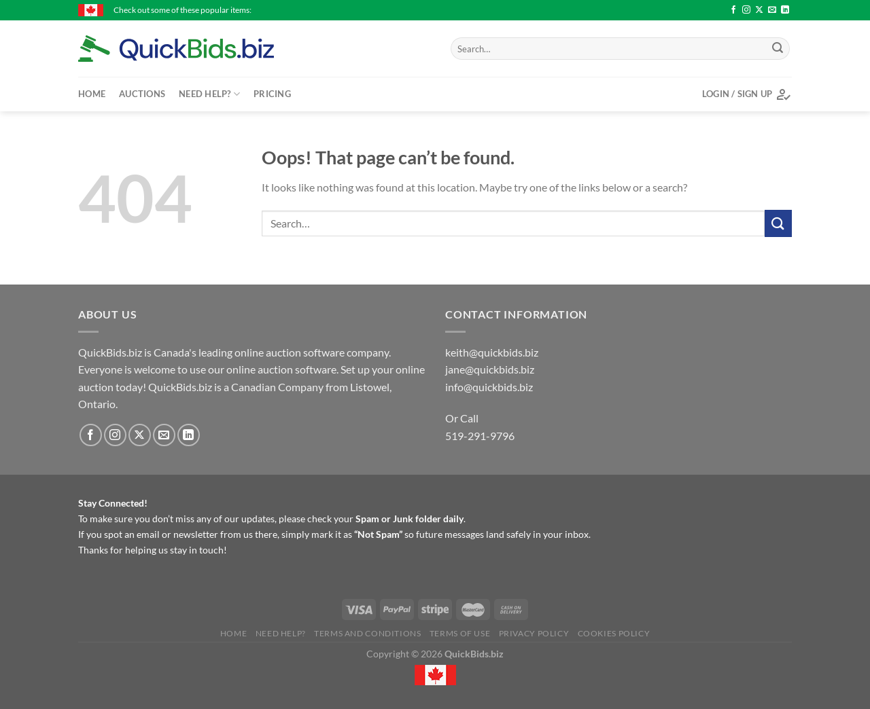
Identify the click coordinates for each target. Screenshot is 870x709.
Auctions (142, 93)
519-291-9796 (480, 435)
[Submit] (777, 48)
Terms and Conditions (367, 633)
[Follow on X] (759, 10)
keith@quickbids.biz (491, 352)
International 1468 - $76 (311, 10)
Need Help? (209, 94)
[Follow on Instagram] (746, 10)
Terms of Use (460, 633)
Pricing (272, 93)
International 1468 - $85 (636, 10)
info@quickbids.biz (489, 386)
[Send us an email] (772, 10)
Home (91, 93)
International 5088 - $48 (528, 10)
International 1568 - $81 (420, 10)
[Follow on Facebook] (733, 10)
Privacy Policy (534, 633)
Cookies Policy (614, 633)
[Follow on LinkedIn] (785, 10)
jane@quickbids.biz (489, 369)
